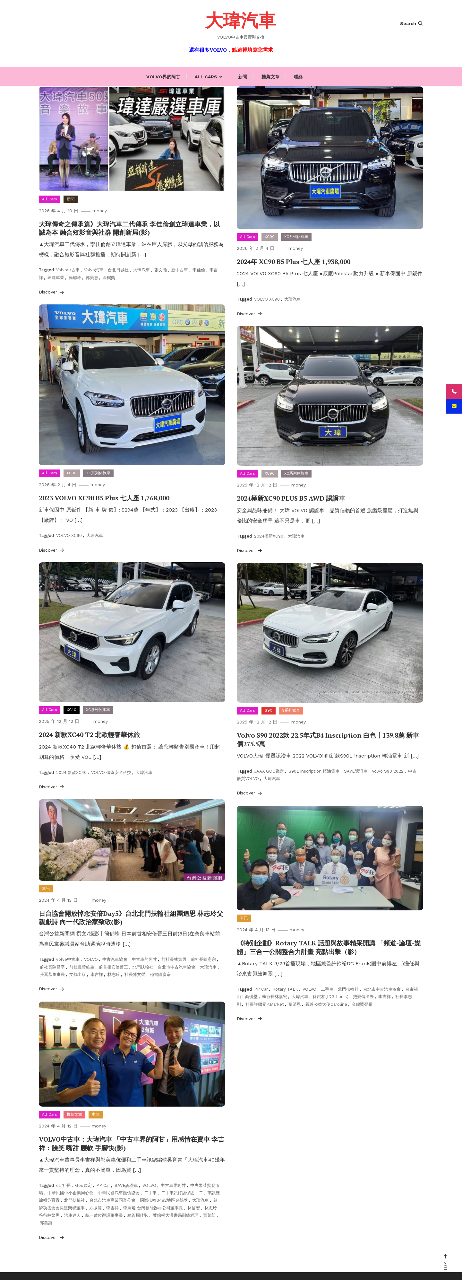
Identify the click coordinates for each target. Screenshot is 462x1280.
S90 (268, 710)
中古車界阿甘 (173, 1185)
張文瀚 (160, 269)
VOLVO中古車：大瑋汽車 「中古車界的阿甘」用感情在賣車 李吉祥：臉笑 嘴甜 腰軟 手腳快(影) (131, 1143)
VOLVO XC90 (267, 299)
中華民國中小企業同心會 (70, 1192)
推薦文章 (270, 76)
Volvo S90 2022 (388, 770)
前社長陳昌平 (52, 966)
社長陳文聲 (134, 974)
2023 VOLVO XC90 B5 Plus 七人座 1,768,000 (104, 498)
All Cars (206, 76)
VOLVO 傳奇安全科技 (111, 772)
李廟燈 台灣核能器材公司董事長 (153, 1207)
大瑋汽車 (241, 20)
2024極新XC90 (268, 535)
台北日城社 (118, 269)
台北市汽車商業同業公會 (112, 1200)
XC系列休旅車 (296, 236)
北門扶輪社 (143, 966)
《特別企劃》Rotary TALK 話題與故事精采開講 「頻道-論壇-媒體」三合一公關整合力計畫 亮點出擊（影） (329, 947)
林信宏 (193, 1207)
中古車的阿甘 (144, 959)
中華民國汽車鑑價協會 (119, 1192)
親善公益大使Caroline (326, 1004)
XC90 (270, 236)
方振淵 (95, 1207)
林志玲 (113, 974)
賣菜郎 (209, 1215)
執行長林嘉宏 (274, 996)
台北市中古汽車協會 (176, 966)
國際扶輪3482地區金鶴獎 (164, 1200)
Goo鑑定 (83, 1185)
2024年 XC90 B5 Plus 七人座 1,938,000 (293, 261)
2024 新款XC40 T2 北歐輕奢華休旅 (89, 734)
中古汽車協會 (114, 959)
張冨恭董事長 (52, 974)
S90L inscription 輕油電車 (313, 770)
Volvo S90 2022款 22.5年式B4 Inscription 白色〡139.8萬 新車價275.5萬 (328, 739)
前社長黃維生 (81, 966)
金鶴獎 (109, 277)
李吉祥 (96, 974)
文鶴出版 (77, 974)
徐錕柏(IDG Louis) (330, 996)
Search (412, 23)
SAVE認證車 (355, 770)
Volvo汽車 (93, 269)
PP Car (261, 988)
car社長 (63, 1185)
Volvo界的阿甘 (163, 76)
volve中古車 (68, 959)
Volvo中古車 (68, 269)
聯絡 (298, 76)
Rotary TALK (285, 988)
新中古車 (179, 269)
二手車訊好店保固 (177, 1192)
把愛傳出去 (363, 996)
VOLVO (91, 959)
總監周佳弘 (137, 1215)
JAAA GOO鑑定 (269, 770)
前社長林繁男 (173, 959)
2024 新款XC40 (71, 772)
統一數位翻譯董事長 (104, 1215)
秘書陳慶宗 (160, 974)
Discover (52, 292)
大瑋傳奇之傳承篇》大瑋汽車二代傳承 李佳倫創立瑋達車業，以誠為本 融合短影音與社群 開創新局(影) (129, 228)
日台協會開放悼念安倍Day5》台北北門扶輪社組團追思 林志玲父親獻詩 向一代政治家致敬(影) (131, 917)
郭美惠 (92, 277)
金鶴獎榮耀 (362, 1004)
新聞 (242, 76)
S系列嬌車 (291, 710)
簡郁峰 (75, 277)
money (100, 210)
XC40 (71, 709)
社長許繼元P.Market (264, 1004)
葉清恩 (294, 1004)
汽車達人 (72, 1215)
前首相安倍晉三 (113, 966)
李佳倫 (199, 269)
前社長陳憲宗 (203, 959)
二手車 (327, 988)
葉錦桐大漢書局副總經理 (176, 1215)
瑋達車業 (55, 277)
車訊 (46, 888)
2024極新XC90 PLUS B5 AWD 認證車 (291, 498)
